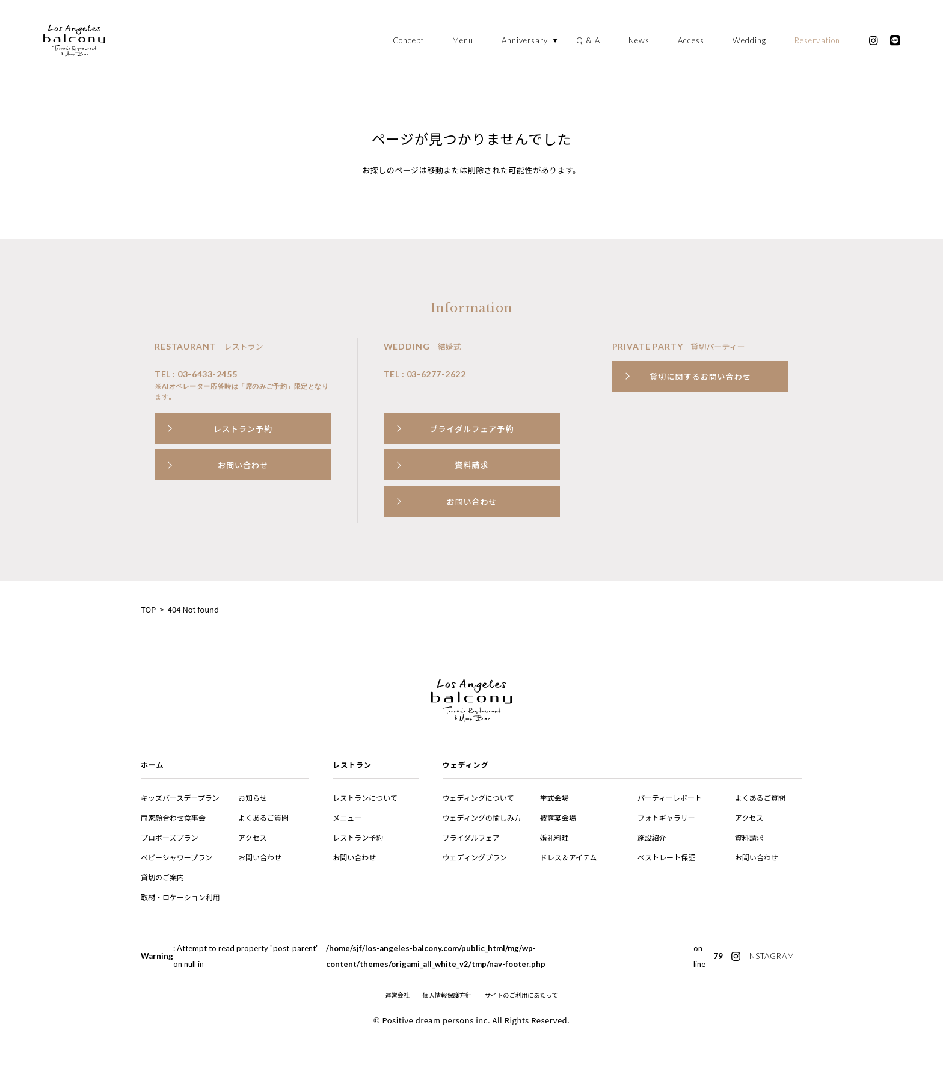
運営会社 (397, 995)
